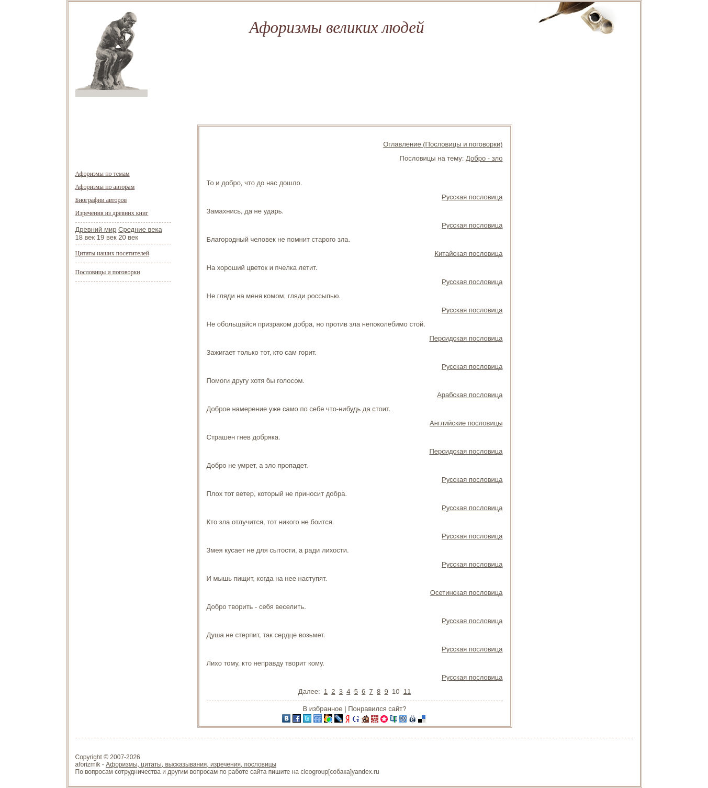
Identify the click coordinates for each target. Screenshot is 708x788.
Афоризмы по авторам (105, 186)
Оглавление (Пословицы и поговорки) (442, 144)
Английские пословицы (466, 423)
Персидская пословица (465, 338)
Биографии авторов (101, 200)
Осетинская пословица (466, 592)
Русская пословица (472, 197)
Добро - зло (484, 158)
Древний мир (96, 229)
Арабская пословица (469, 395)
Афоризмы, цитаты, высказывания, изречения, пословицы (191, 764)
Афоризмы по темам (102, 173)
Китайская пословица (468, 253)
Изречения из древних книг (112, 213)
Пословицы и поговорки (107, 272)
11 (407, 691)
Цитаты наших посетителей (112, 253)
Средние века (140, 229)
